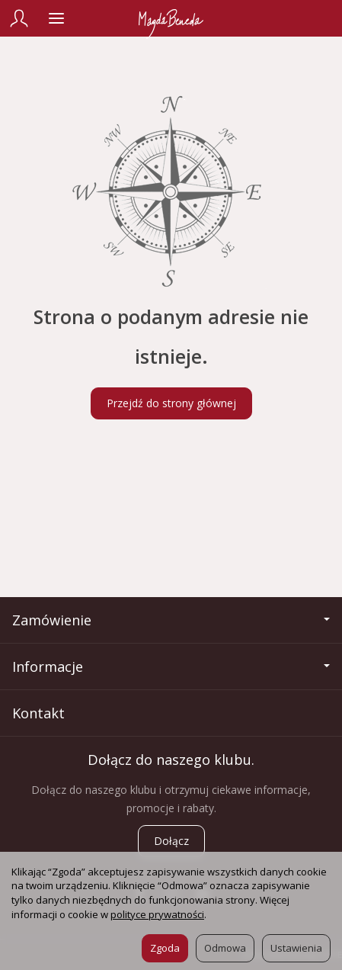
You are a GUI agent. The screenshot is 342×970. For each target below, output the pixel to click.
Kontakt (38, 713)
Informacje (171, 666)
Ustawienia (296, 948)
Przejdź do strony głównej (171, 403)
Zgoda (165, 948)
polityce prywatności (157, 914)
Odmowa (225, 948)
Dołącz (171, 840)
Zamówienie (171, 620)
